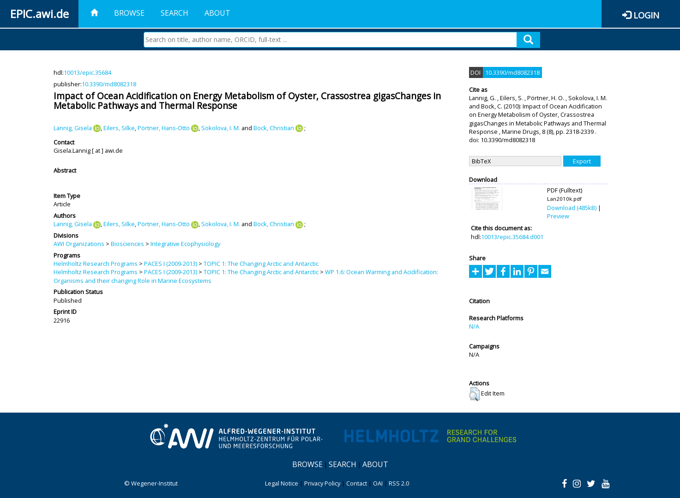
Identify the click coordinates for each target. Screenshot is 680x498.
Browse (129, 13)
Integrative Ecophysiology (185, 244)
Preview (558, 216)
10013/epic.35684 (87, 72)
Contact (356, 483)
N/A (474, 326)
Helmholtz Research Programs (96, 263)
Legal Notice (281, 483)
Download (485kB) (571, 208)
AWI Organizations (79, 244)
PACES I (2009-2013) (170, 263)
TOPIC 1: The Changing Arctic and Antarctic (261, 263)
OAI (378, 483)
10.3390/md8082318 (109, 84)
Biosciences (127, 244)
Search (174, 13)
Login (646, 15)
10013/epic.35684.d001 (512, 237)
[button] (474, 394)
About (217, 13)
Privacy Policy (322, 483)
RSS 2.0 (399, 483)
